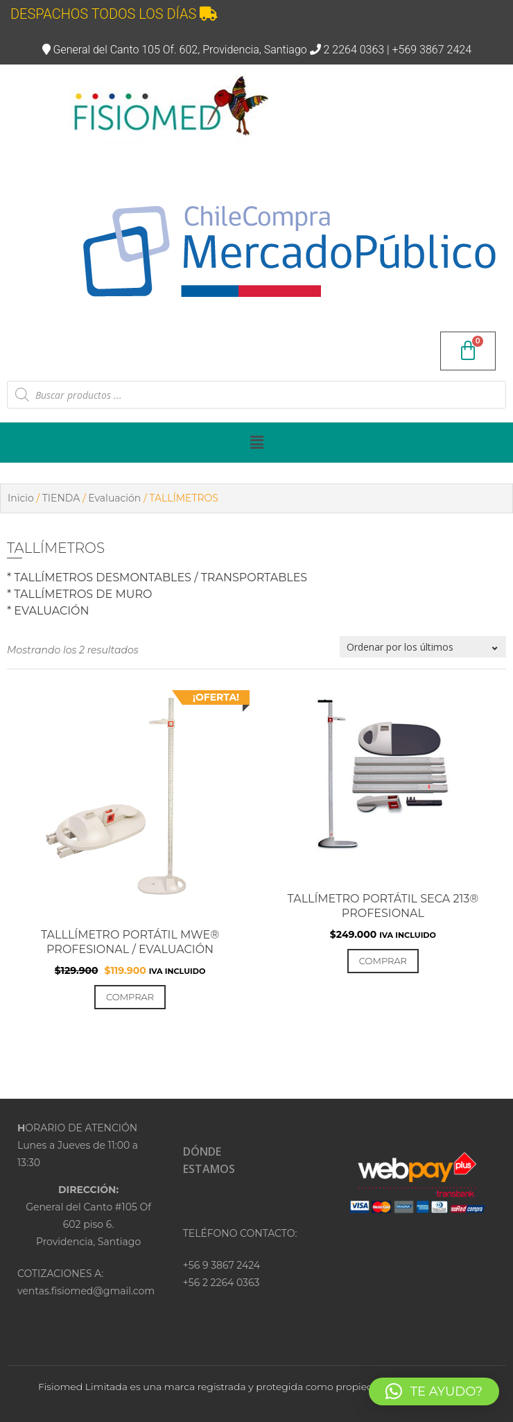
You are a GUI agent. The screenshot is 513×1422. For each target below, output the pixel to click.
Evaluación (114, 498)
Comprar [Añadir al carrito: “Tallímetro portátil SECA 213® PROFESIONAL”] (383, 960)
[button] (256, 442)
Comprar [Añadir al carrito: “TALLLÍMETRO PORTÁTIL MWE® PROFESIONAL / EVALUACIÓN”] (130, 996)
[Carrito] (468, 351)
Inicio (21, 498)
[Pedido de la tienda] (423, 647)
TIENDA (61, 498)
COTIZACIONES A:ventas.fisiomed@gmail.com (86, 1282)
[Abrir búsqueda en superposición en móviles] (256, 395)
